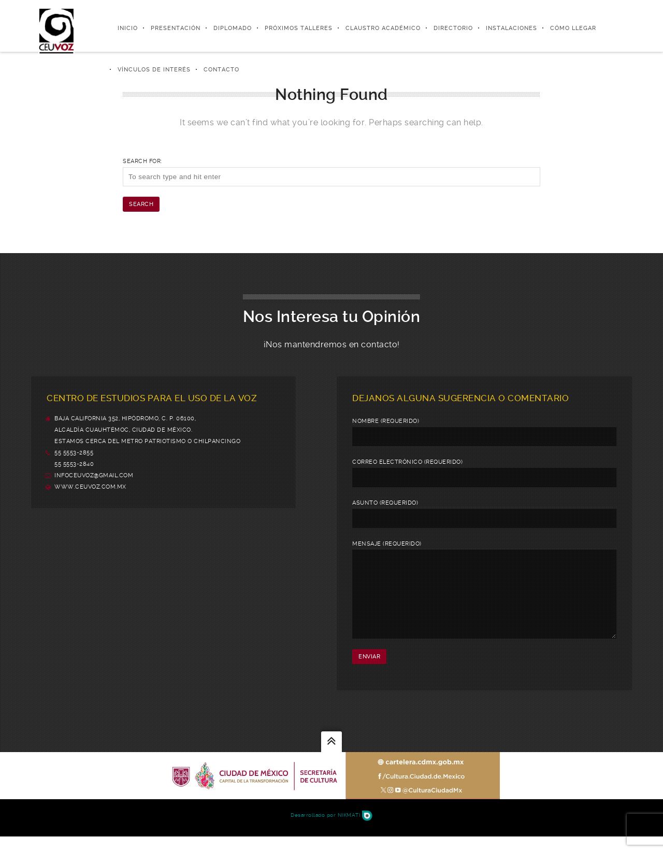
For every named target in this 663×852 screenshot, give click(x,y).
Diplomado (232, 28)
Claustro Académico (383, 28)
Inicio (128, 28)
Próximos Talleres (299, 28)
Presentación (175, 28)
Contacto (221, 69)
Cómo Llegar (573, 28)
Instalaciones (511, 28)
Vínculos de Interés (154, 69)
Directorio (453, 28)
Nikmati (355, 830)
